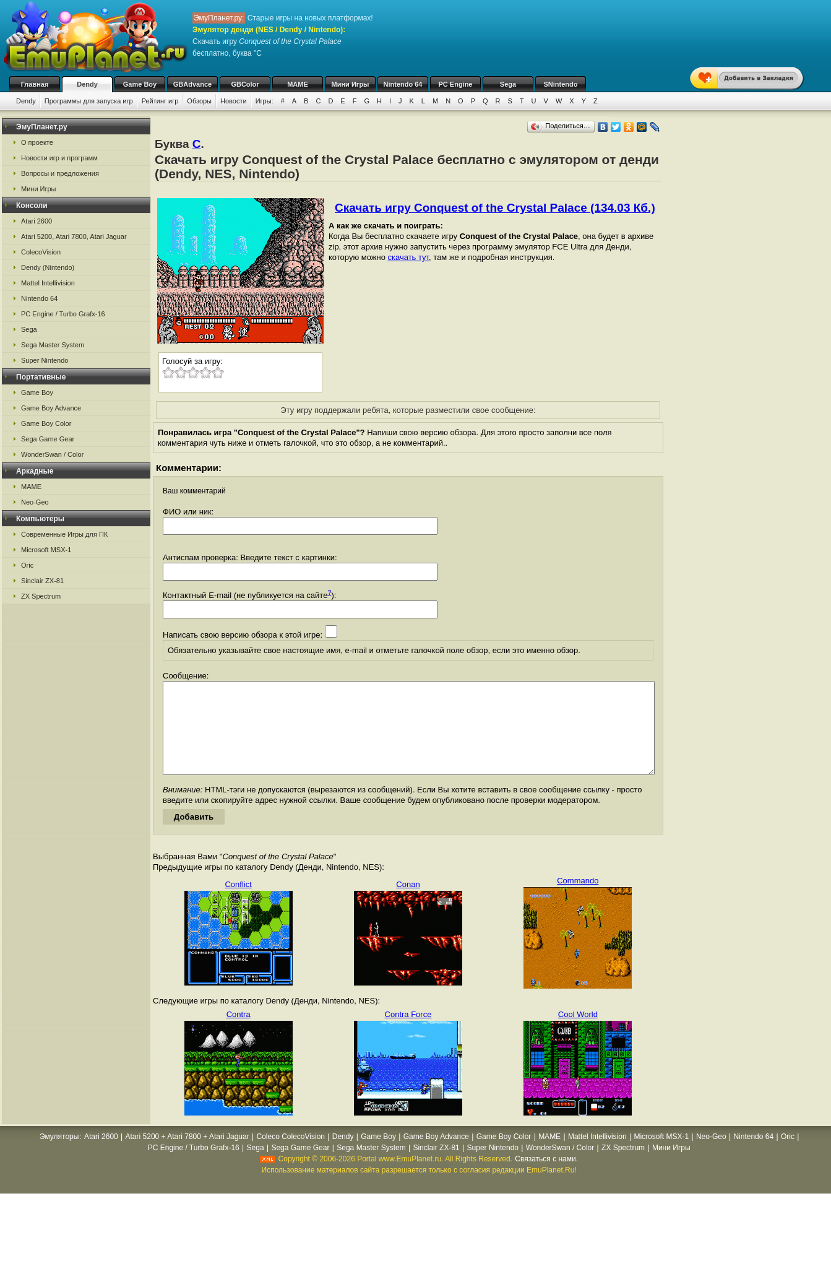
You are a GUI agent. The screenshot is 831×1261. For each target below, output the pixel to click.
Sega (508, 84)
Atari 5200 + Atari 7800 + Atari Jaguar (187, 1155)
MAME (297, 84)
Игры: (264, 101)
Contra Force (408, 1033)
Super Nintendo (44, 360)
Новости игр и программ (59, 158)
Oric (27, 565)
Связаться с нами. (546, 1177)
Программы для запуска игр (89, 101)
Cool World (578, 1033)
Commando (577, 899)
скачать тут (408, 257)
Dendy (87, 84)
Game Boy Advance (51, 408)
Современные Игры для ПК (64, 534)
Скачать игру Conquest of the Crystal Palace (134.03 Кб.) (495, 207)
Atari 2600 (36, 221)
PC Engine (455, 84)
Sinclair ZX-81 (42, 580)
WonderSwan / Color (52, 454)
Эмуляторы (59, 1155)
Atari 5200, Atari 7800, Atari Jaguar (74, 236)
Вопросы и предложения (60, 173)
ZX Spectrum (41, 596)
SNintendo (561, 84)
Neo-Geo (35, 502)
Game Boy (140, 84)
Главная (35, 84)
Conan (408, 903)
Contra (238, 1033)
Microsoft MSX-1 (46, 549)
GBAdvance (192, 84)
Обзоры (199, 101)
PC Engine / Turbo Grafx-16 (63, 314)
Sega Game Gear (47, 439)
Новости (233, 101)
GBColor (245, 84)
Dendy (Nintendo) (47, 267)
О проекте (37, 142)
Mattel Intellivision (48, 283)
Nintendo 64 (403, 84)
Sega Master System (52, 345)
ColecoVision (41, 252)
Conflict (238, 903)
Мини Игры (350, 84)
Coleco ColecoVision (290, 1155)
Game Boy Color (46, 423)
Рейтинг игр (160, 101)
